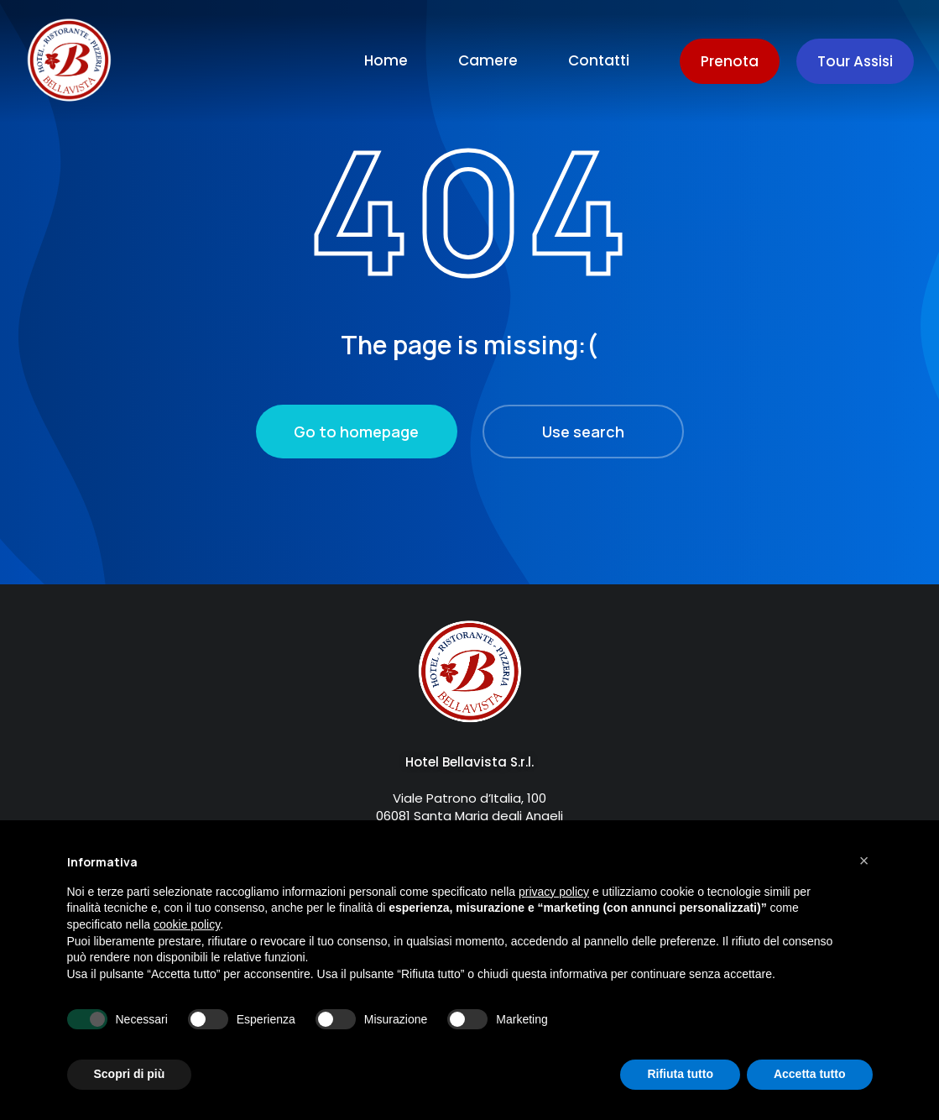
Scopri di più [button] (129, 1074)
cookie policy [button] (187, 924)
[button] (864, 860)
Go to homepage (356, 431)
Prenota (730, 61)
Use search (583, 431)
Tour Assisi (855, 61)
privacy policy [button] (554, 891)
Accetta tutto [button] (810, 1074)
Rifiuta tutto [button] (680, 1074)
